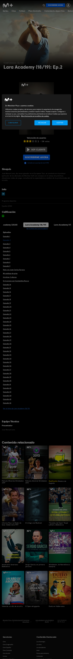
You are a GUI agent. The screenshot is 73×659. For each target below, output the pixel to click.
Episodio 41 (7, 384)
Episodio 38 (7, 373)
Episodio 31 (7, 347)
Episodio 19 (7, 303)
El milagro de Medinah (33, 523)
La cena (38, 644)
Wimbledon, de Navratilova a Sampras (59, 565)
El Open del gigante (32, 606)
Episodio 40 (7, 381)
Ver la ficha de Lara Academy (37, 228)
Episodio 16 (7, 292)
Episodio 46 (7, 403)
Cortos (5, 656)
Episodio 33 (7, 355)
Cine (14, 11)
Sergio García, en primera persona (35, 565)
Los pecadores (41, 647)
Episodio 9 (6, 266)
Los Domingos (40, 641)
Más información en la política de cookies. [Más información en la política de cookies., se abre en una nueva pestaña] (35, 116)
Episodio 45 (7, 399)
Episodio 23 (7, 318)
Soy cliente (36, 149)
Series (5, 11)
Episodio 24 (7, 322)
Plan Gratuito (34, 11)
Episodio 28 (7, 336)
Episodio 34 (7, 359)
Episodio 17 (7, 296)
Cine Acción (6, 653)
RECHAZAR (42, 123)
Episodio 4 (6, 248)
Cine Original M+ (8, 644)
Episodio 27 (7, 333)
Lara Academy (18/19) (35, 225)
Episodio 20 (7, 307)
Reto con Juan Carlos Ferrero (14, 270)
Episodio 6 (6, 255)
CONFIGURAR (13, 123)
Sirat (37, 650)
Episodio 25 (7, 325)
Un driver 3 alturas (10, 277)
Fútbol (22, 11)
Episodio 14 (7, 285)
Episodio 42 (7, 388)
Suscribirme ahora (55, 5)
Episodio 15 (7, 288)
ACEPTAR (60, 123)
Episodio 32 (7, 351)
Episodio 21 (7, 310)
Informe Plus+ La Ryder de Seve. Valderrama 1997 (11, 524)
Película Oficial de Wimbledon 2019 (13, 482)
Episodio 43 (7, 392)
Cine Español (7, 647)
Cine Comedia (7, 650)
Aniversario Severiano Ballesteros (10, 565)
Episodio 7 (6, 259)
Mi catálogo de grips (10, 273)
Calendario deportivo (54, 11)
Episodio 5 (6, 251)
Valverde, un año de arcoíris (12, 606)
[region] (36, 112)
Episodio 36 (7, 366)
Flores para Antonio (42, 653)
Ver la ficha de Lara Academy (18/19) (16, 408)
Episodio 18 (7, 299)
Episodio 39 (7, 377)
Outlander (39, 656)
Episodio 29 (7, 340)
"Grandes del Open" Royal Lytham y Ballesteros (58, 524)
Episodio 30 (7, 344)
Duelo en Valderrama (56, 606)
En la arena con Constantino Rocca (16, 281)
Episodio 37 (7, 370)
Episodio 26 (7, 329)
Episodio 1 (6, 236)
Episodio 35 (7, 362)
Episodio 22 (7, 314)
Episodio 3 (6, 244)
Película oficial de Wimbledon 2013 (36, 482)
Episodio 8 (6, 262)
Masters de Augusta (57, 482)
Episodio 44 (7, 396)
